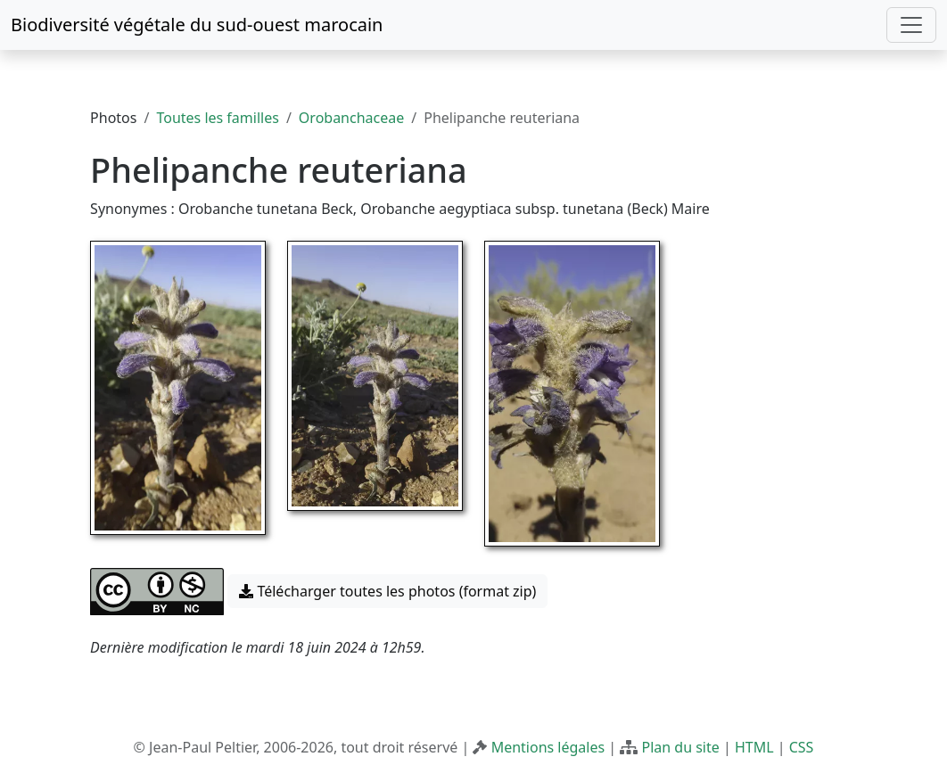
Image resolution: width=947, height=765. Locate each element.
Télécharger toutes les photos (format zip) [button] (387, 591)
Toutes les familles (217, 118)
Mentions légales (548, 747)
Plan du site (680, 747)
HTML (754, 747)
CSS (801, 747)
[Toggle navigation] (911, 25)
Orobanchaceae (351, 118)
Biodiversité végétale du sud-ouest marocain (197, 24)
